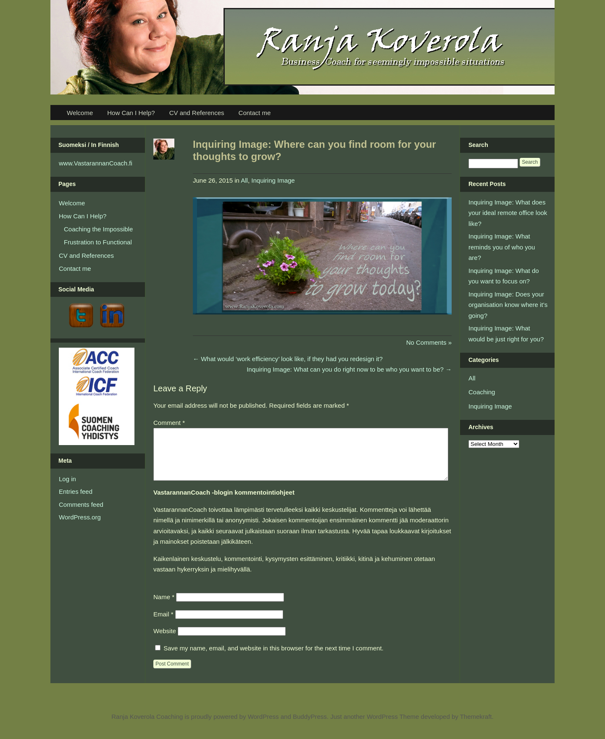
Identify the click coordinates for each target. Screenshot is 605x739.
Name (163, 607)
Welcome (80, 112)
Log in (67, 478)
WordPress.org (80, 517)
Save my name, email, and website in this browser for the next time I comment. (273, 658)
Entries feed (75, 491)
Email (163, 624)
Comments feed (81, 504)
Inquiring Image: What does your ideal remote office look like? (507, 213)
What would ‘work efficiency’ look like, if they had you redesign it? (288, 358)
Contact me (255, 112)
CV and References (196, 112)
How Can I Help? (131, 112)
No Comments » (429, 342)
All (244, 180)
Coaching (481, 392)
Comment (169, 422)
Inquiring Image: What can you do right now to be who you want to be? (349, 369)
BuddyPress (310, 726)
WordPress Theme (393, 726)
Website (164, 641)
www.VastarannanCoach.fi (95, 163)
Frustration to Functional (98, 242)
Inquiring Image (273, 180)
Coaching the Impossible (98, 229)
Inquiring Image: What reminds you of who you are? (501, 247)
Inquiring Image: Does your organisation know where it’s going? (507, 305)
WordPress (263, 726)
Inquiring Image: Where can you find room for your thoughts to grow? (314, 150)
